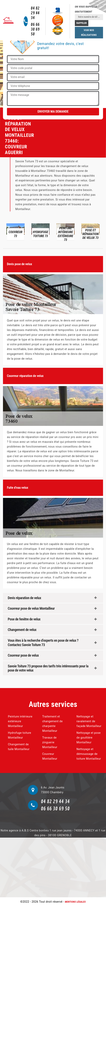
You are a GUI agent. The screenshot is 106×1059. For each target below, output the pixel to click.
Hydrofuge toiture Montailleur (19, 735)
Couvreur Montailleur (49, 756)
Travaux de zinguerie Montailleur (49, 742)
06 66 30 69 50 (35, 29)
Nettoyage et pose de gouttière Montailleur (88, 737)
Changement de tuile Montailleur (19, 747)
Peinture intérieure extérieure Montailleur (20, 721)
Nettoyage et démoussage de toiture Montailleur (88, 754)
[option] (15, 231)
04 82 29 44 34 (35, 13)
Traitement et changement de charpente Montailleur (52, 723)
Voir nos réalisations (89, 32)
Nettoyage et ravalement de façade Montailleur (88, 721)
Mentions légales (75, 901)
